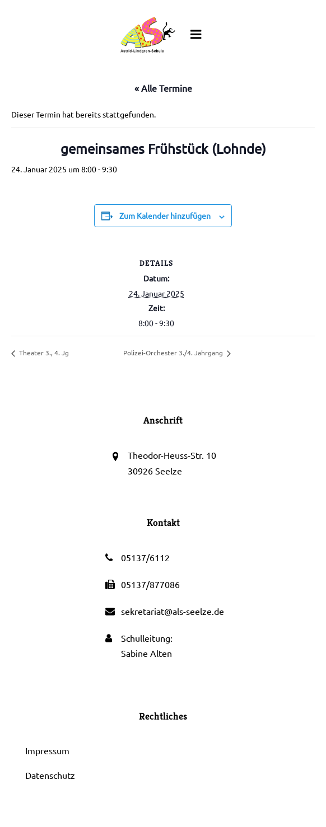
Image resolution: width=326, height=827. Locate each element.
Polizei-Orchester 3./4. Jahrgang (174, 352)
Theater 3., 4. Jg (43, 352)
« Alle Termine (163, 87)
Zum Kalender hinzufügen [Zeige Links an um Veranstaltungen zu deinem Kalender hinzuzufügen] (165, 215)
